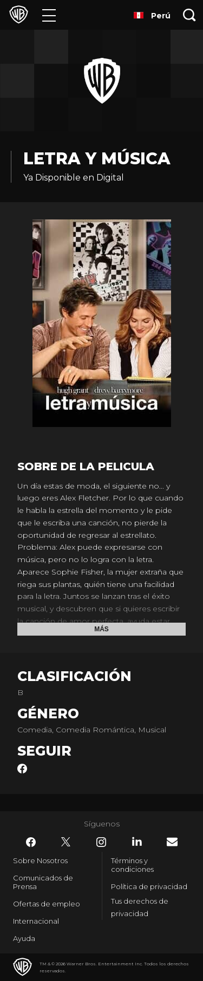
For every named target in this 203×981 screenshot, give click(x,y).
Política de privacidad (149, 886)
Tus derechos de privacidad (139, 907)
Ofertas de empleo (46, 903)
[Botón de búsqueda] (189, 15)
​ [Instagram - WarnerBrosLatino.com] (101, 842)
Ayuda (24, 938)
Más (101, 629)
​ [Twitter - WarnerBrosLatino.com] (66, 842)
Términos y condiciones (132, 864)
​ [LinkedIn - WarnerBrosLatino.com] (136, 841)
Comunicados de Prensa (43, 882)
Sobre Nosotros (40, 860)
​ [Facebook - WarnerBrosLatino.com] (30, 842)
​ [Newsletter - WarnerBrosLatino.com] (172, 842)
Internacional (36, 921)
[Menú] (49, 15)
